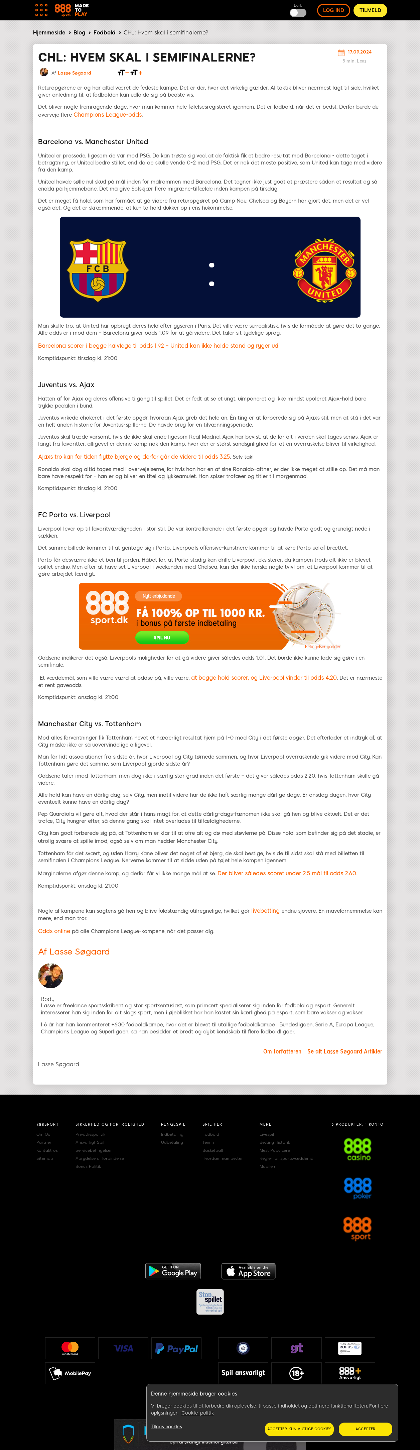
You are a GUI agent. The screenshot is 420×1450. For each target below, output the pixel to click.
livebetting (265, 911)
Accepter (366, 1429)
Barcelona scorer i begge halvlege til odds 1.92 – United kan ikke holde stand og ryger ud (158, 346)
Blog (79, 32)
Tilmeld (370, 10)
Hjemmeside (49, 32)
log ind (333, 10)
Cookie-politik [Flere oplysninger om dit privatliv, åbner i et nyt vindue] (197, 1413)
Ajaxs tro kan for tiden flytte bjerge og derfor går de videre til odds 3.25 (134, 457)
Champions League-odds (108, 115)
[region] (272, 1413)
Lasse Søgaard (74, 73)
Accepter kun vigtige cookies (299, 1429)
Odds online (54, 931)
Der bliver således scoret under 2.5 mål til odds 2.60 (287, 873)
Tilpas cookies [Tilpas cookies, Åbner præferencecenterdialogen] (166, 1426)
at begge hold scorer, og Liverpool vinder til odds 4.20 (264, 678)
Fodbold (105, 32)
